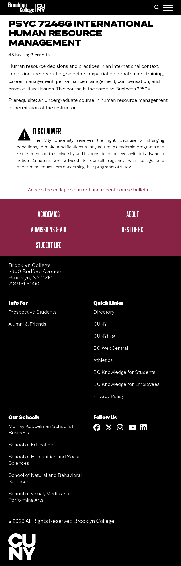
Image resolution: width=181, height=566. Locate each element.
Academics (49, 214)
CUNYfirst (104, 336)
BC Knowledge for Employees (126, 384)
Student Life (48, 245)
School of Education (30, 444)
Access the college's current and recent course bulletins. (90, 189)
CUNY (100, 324)
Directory (103, 312)
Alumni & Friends (27, 324)
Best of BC (132, 229)
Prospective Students (32, 312)
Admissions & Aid (48, 229)
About (132, 214)
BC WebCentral (110, 348)
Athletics (103, 360)
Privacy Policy (108, 396)
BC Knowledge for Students (124, 372)
